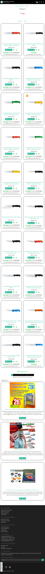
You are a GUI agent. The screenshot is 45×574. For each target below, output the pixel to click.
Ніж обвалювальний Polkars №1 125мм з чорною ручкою (34, 183)
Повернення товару (5, 520)
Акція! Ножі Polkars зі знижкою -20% (23, 449)
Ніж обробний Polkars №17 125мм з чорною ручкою (11, 252)
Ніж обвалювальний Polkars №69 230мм (33, 44)
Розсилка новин (4, 531)
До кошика (9, 50)
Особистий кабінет (5, 527)
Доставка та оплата (5, 511)
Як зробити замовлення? (6, 548)
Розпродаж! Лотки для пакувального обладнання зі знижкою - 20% (22, 490)
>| (32, 375)
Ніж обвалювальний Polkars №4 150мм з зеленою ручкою (11, 113)
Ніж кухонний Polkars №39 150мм (11, 217)
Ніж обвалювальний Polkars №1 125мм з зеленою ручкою (34, 148)
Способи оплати (4, 545)
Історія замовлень (5, 528)
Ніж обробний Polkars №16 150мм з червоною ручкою (33, 252)
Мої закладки (4, 530)
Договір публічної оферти (6, 510)
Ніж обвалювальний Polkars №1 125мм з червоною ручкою (11, 148)
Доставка (3, 547)
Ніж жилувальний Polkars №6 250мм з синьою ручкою (34, 356)
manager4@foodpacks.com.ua (7, 540)
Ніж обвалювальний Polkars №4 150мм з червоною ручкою (11, 44)
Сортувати (20, 21)
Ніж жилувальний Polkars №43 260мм (11, 287)
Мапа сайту (3, 522)
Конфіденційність (5, 513)
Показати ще (22, 371)
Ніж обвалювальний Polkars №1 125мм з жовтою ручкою (34, 113)
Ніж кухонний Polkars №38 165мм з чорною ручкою (33, 217)
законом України (8, 554)
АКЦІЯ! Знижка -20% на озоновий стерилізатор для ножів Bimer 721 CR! (22, 409)
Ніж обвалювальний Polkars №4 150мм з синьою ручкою (34, 79)
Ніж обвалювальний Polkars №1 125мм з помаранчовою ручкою (34, 321)
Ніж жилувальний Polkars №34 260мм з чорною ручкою (33, 287)
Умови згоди (3, 514)
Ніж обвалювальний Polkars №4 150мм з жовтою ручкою (11, 183)
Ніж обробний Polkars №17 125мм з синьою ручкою (11, 321)
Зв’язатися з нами (5, 519)
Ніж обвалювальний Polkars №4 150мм (11, 79)
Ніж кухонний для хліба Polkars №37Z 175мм (11, 356)
